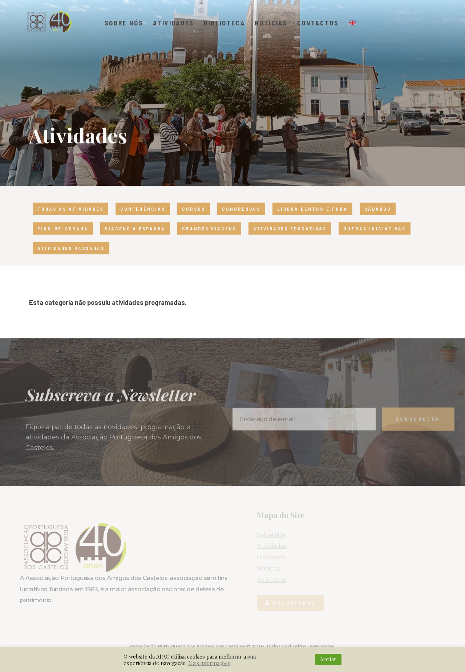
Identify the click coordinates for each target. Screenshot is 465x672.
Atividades (173, 23)
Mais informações (209, 663)
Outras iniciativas (374, 239)
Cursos (193, 219)
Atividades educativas (290, 239)
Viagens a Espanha (135, 239)
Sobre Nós (124, 23)
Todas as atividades (70, 219)
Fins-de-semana (62, 239)
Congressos (241, 219)
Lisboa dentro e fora (312, 219)
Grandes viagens (209, 239)
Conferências (142, 219)
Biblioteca (224, 23)
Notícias (271, 23)
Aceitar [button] (328, 659)
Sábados (377, 219)
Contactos (318, 23)
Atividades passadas (71, 258)
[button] (408, 26)
